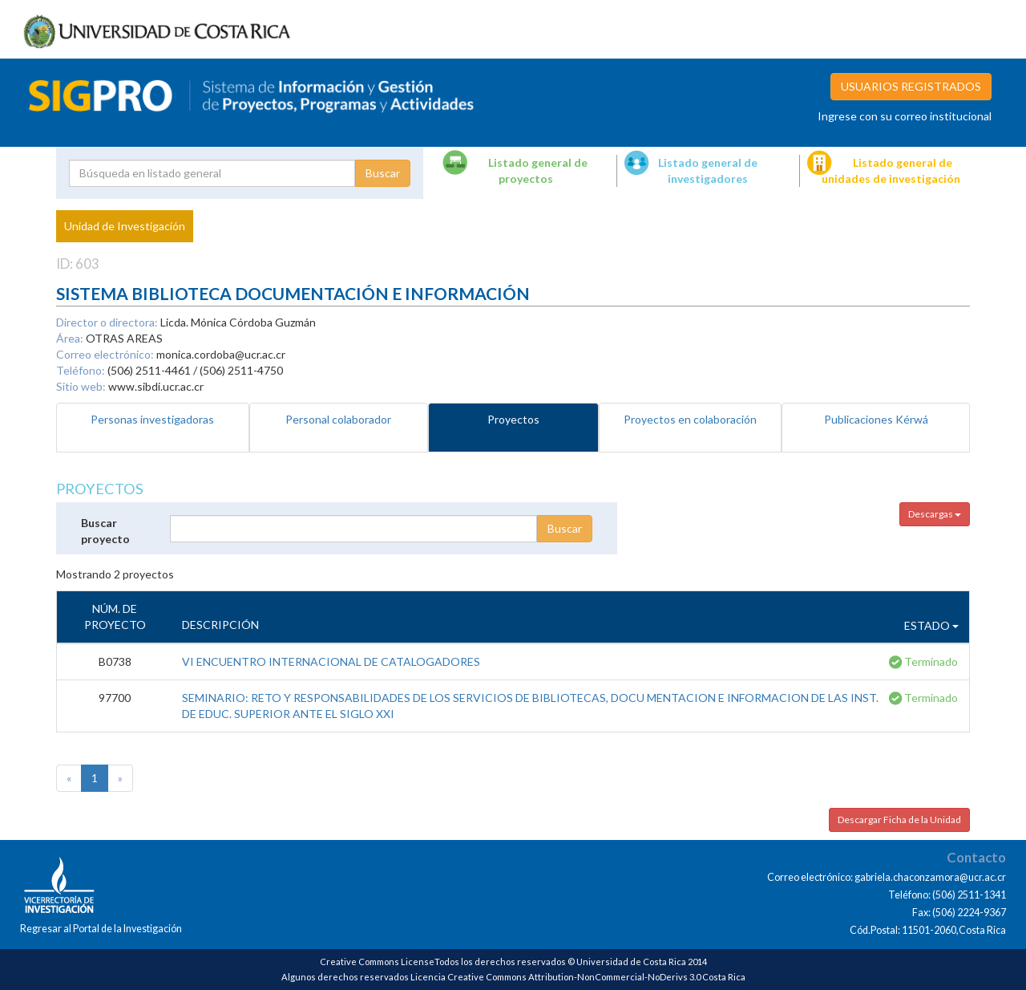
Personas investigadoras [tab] (152, 419)
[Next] (120, 778)
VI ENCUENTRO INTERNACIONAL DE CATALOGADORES (331, 661)
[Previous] (69, 778)
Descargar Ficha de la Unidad (899, 820)
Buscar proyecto (105, 531)
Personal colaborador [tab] (338, 419)
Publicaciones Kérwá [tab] (876, 419)
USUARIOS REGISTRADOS (911, 86)
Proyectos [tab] (513, 419)
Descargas (934, 514)
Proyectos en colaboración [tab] (690, 419)
